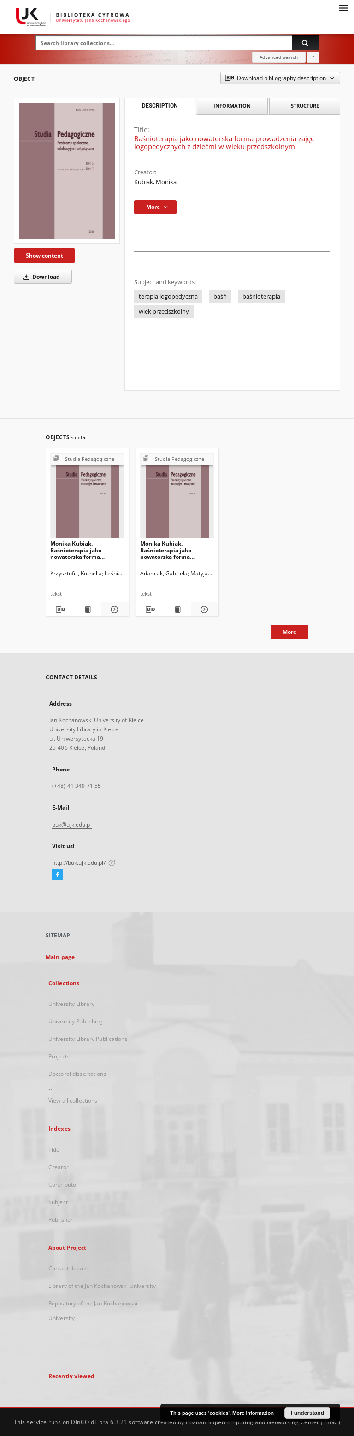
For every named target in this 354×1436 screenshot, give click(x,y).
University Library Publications (88, 1039)
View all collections (72, 1100)
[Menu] (343, 7)
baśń (220, 296)
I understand (307, 1413)
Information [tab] (232, 105)
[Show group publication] (87, 459)
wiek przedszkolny (164, 312)
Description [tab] (159, 106)
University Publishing (75, 1021)
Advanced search (279, 57)
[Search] (305, 42)
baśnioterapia (261, 296)
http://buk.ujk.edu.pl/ (84, 863)
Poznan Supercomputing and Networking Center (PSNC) (263, 1422)
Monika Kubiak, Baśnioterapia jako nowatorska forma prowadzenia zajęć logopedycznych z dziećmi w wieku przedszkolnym (86, 550)
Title (54, 1150)
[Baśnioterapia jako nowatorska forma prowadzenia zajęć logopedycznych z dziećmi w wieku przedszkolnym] (67, 171)
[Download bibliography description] (59, 609)
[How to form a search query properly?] (313, 57)
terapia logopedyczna (168, 296)
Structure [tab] (305, 105)
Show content (44, 255)
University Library (71, 1004)
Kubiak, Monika (155, 182)
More (289, 632)
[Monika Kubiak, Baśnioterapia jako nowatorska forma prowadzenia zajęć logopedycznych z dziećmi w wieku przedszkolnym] (87, 498)
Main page (60, 957)
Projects (59, 1056)
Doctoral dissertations (77, 1074)
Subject (58, 1202)
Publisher (60, 1219)
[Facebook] (57, 875)
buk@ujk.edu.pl (72, 824)
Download (40, 276)
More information (253, 1413)
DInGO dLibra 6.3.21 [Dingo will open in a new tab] (99, 1422)
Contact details (68, 1268)
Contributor (63, 1185)
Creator (58, 1167)
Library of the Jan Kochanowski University (102, 1286)
